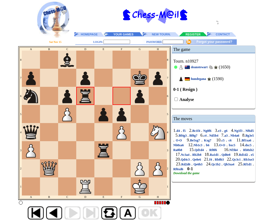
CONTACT (223, 34)
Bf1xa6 (247, 140)
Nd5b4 (213, 135)
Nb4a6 (235, 135)
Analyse (186, 99)
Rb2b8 (196, 155)
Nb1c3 (199, 145)
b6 (208, 145)
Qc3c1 (237, 159)
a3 (226, 135)
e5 (252, 155)
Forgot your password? (214, 42)
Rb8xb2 (247, 150)
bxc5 (232, 145)
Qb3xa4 (229, 164)
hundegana (198, 79)
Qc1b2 (216, 164)
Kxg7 (208, 140)
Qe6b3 (197, 164)
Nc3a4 (185, 155)
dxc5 (249, 145)
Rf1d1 (248, 164)
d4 (178, 131)
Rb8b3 (219, 159)
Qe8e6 (197, 159)
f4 (211, 159)
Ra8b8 (178, 150)
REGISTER (193, 34)
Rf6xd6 (178, 169)
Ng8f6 (207, 131)
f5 (184, 131)
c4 (205, 135)
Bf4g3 (183, 135)
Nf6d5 (249, 131)
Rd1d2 (244, 155)
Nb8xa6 (179, 145)
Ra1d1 (215, 155)
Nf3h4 (234, 150)
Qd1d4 (200, 150)
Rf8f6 (213, 150)
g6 (225, 131)
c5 (224, 140)
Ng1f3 (238, 131)
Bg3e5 (250, 135)
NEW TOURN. (161, 34)
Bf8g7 (193, 135)
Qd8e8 (226, 155)
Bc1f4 (196, 131)
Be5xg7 (196, 140)
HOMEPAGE (89, 34)
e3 (220, 131)
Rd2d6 (186, 164)
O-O (178, 140)
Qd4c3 (185, 159)
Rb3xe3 (248, 159)
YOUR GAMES (123, 34)
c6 (230, 140)
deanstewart (199, 67)
